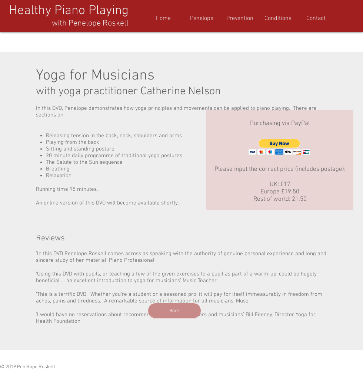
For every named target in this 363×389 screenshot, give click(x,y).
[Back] (174, 310)
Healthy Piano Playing (69, 10)
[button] (278, 18)
